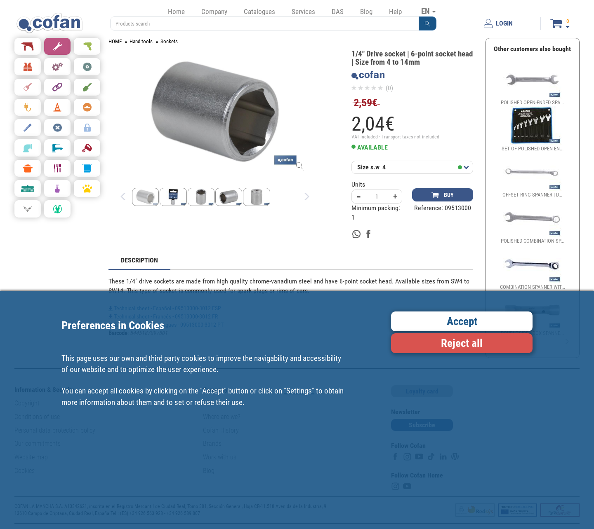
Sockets (169, 41)
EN (428, 11)
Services (303, 11)
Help (395, 11)
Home (176, 11)
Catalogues (259, 11)
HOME (115, 41)
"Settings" (299, 391)
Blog (366, 11)
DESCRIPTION (139, 260)
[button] (428, 23)
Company (214, 11)
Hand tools (141, 41)
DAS (338, 11)
